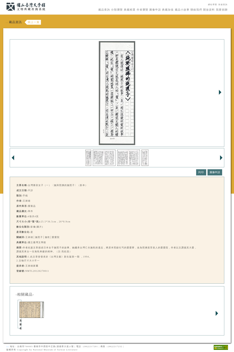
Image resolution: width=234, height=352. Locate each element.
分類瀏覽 (117, 9)
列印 (201, 172)
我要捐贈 (222, 9)
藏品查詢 (104, 9)
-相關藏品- (25, 294)
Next (220, 92)
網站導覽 (212, 4)
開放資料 (209, 9)
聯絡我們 (196, 9)
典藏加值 (168, 9)
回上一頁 (33, 22)
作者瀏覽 (142, 9)
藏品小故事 (182, 9)
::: (4, 2)
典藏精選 (130, 9)
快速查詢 (223, 4)
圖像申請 (155, 9)
